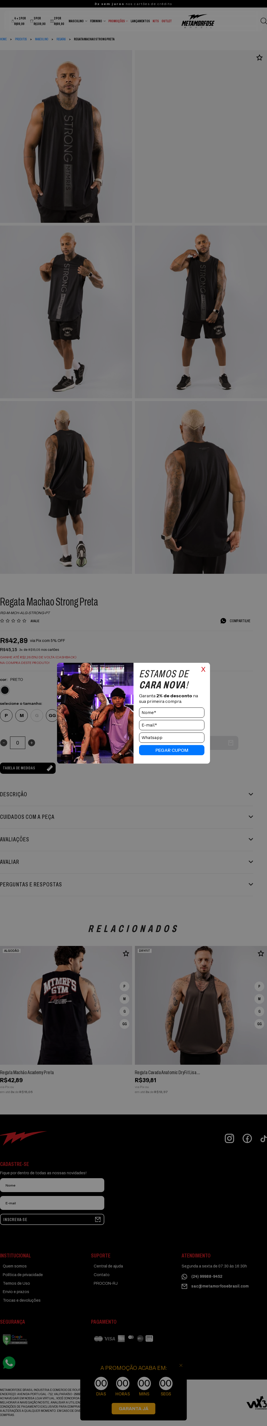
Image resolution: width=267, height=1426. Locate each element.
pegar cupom (171, 750)
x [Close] (203, 668)
